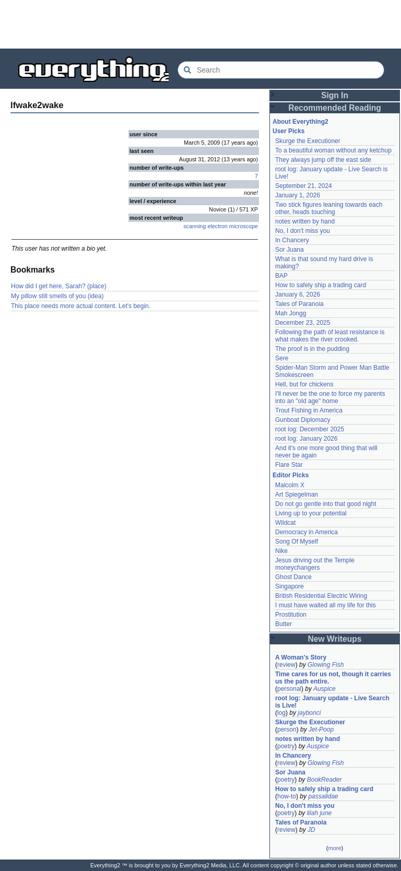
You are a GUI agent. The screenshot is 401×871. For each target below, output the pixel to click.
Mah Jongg (290, 313)
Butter (283, 624)
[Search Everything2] (281, 70)
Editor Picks (291, 475)
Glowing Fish (326, 664)
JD (311, 829)
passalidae (323, 796)
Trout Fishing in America (309, 410)
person (287, 729)
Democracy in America (306, 532)
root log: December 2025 (309, 429)
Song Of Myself (296, 541)
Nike (281, 551)
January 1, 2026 (297, 195)
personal (289, 688)
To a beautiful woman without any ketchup (333, 150)
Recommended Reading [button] (334, 107)
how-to (286, 796)
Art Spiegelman (296, 494)
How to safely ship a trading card (320, 285)
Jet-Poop (321, 729)
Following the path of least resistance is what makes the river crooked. (329, 335)
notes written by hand (305, 221)
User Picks (288, 131)
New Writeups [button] (335, 638)
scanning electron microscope (220, 226)
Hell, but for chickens (304, 384)
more (334, 848)
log (281, 712)
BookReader (324, 779)
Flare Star (289, 464)
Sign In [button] (334, 95)
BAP (281, 275)
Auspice (324, 688)
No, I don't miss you (302, 230)
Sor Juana (289, 249)
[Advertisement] (200, 23)
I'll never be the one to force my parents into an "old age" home (330, 397)
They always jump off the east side (323, 159)
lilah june (319, 813)
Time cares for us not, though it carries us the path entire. (333, 677)
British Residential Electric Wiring (321, 595)
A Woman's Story (300, 657)
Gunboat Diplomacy (302, 419)
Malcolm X (289, 485)
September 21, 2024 (303, 186)
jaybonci (309, 712)
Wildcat (285, 522)
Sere (281, 358)
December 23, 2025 (302, 322)
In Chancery (292, 240)
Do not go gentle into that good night (325, 504)
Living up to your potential (311, 513)
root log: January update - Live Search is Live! (332, 702)
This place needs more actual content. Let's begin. (80, 306)
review (286, 664)
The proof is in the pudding (312, 348)
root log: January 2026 (306, 438)
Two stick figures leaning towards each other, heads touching (328, 208)
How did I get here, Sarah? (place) (59, 286)
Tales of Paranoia (299, 304)
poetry (285, 746)
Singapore (289, 586)
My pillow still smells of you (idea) (57, 296)
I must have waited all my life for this (325, 605)
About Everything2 (300, 121)
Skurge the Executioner (307, 141)
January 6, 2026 (297, 294)
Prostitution (290, 614)
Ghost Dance (293, 577)
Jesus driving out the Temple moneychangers (315, 564)
